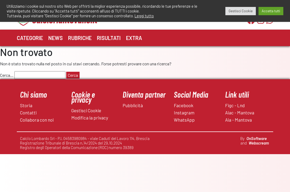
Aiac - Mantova (239, 112)
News (55, 38)
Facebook (183, 105)
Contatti (28, 112)
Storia (26, 105)
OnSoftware (256, 138)
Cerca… (7, 75)
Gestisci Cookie (86, 110)
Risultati (109, 38)
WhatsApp (184, 119)
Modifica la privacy (89, 117)
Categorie (30, 38)
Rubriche (80, 38)
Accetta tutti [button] (271, 11)
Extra (134, 38)
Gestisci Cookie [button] (241, 11)
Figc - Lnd (235, 105)
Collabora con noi (37, 119)
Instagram (184, 112)
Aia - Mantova (238, 119)
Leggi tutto (144, 15)
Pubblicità (133, 105)
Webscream (259, 143)
